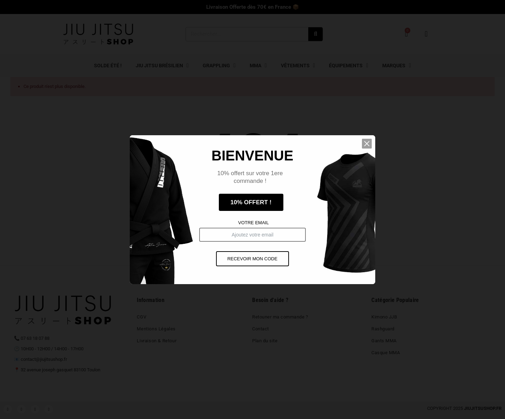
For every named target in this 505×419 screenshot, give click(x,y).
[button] (367, 145)
